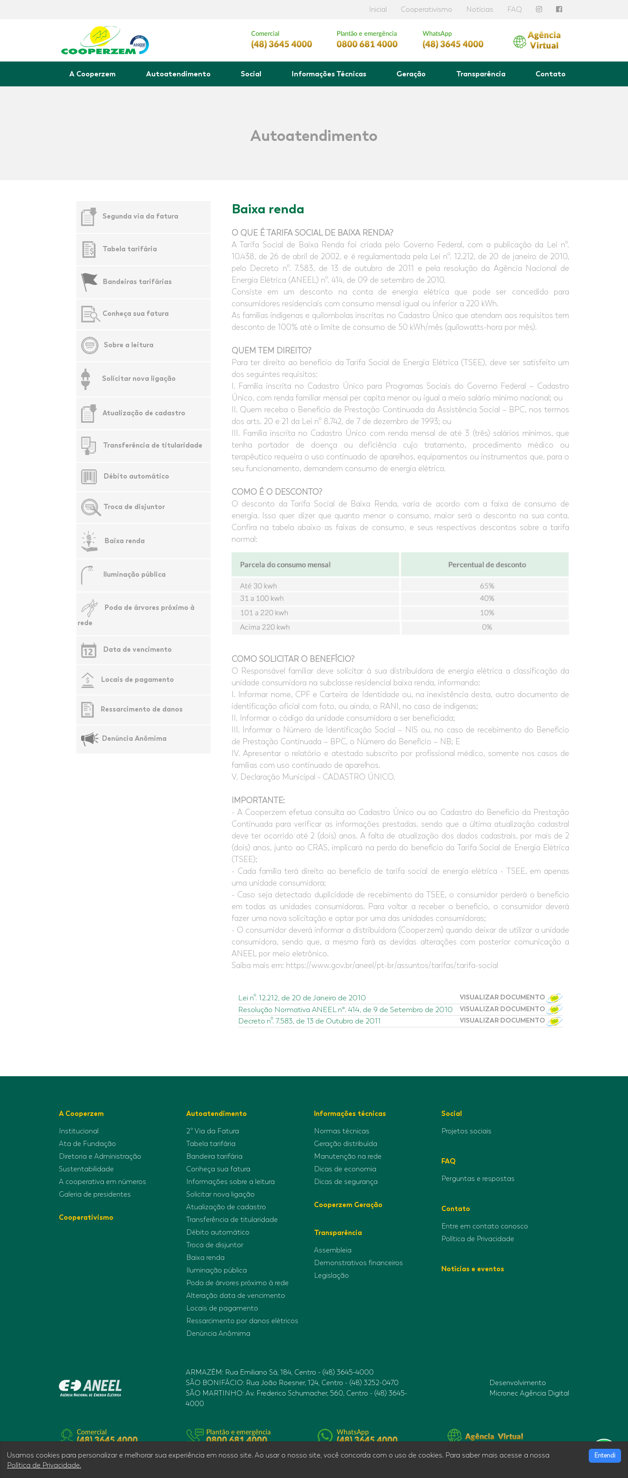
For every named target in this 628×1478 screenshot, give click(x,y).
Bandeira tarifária (214, 1156)
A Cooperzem (92, 73)
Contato (551, 73)
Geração (411, 73)
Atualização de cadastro (143, 412)
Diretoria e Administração (100, 1156)
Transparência (480, 73)
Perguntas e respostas (478, 1179)
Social (251, 73)
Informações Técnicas (329, 73)
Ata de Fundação (87, 1144)
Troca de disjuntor (134, 507)
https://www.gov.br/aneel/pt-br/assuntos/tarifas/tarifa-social (392, 965)
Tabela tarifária (129, 249)
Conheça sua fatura (135, 313)
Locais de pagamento (137, 679)
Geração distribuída (345, 1144)
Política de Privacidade (477, 1239)
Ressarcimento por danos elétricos (242, 1321)
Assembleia (333, 1250)
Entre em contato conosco (484, 1226)
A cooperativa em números (102, 1182)
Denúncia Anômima (134, 738)
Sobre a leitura (129, 345)
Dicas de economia (345, 1169)
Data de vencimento (137, 649)
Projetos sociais (466, 1131)
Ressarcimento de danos (142, 709)
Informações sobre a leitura (230, 1182)
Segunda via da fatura (140, 216)
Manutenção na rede (348, 1156)
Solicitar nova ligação (139, 378)
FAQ (514, 10)
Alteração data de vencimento (235, 1296)
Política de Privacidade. (44, 1465)
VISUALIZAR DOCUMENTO (511, 997)
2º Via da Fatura (212, 1131)
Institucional (79, 1131)
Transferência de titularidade (152, 445)
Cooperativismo (426, 10)
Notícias (479, 10)
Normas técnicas (341, 1131)
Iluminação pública (134, 575)
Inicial (378, 10)
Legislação (331, 1276)
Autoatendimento (178, 73)
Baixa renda (125, 540)
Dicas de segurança (346, 1182)
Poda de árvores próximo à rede (237, 1283)
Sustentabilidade (86, 1169)
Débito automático (136, 476)
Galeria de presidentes (95, 1194)
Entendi (604, 1455)
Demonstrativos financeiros (358, 1263)
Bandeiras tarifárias (137, 281)
